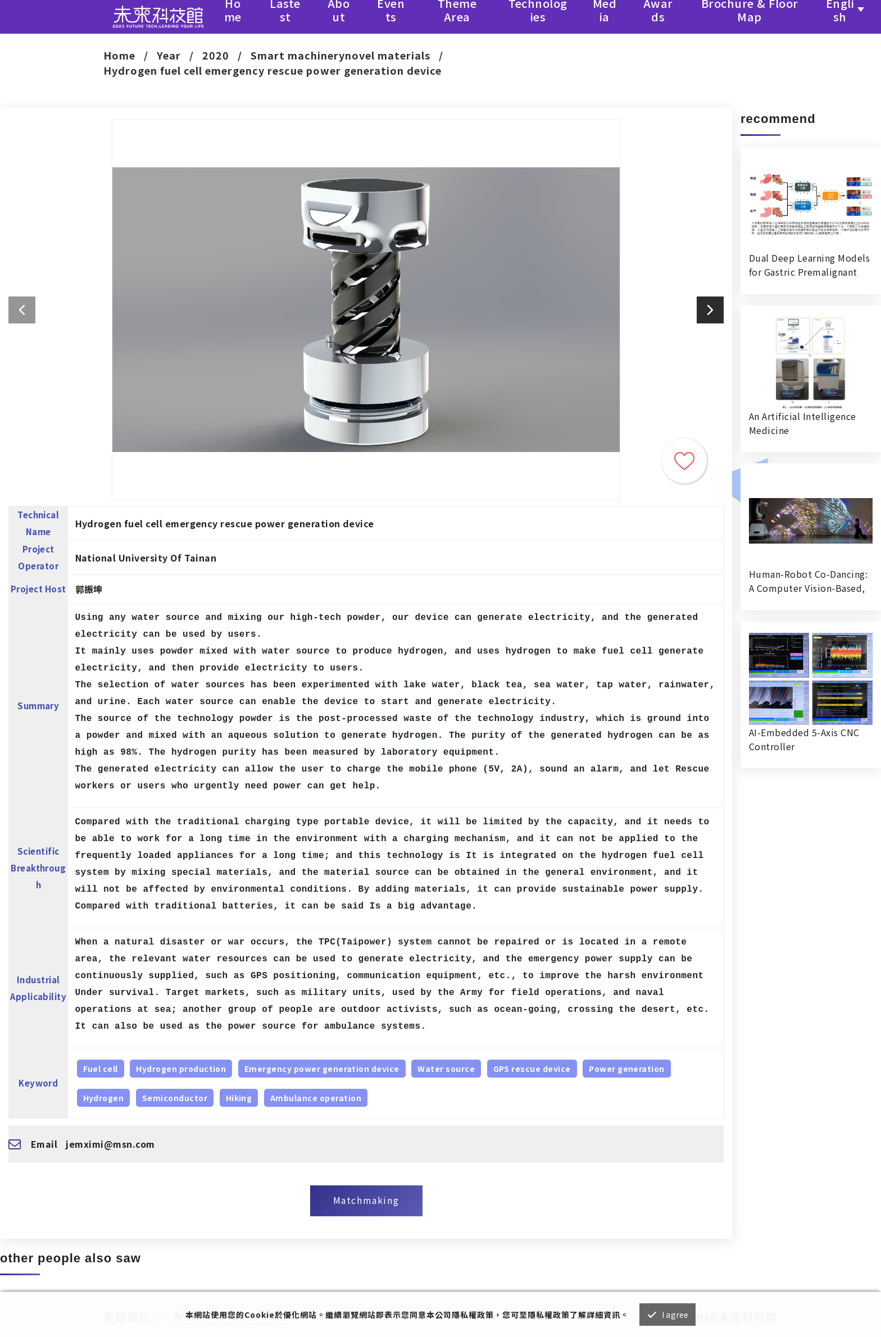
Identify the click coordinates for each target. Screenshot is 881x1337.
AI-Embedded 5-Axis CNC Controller (804, 739)
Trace (684, 461)
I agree (675, 1314)
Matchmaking (366, 1200)
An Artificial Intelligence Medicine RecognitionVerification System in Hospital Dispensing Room (802, 423)
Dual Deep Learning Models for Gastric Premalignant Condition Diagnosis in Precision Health (809, 265)
